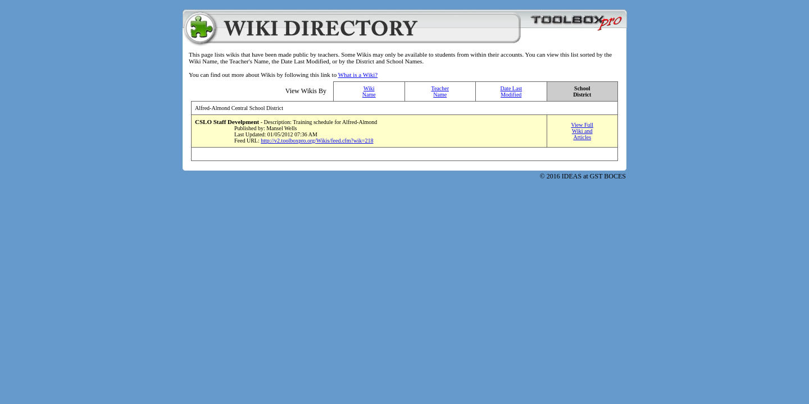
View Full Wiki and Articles (582, 131)
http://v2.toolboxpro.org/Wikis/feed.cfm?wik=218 (317, 140)
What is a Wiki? (358, 74)
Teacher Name (440, 91)
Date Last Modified (511, 91)
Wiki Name (369, 91)
